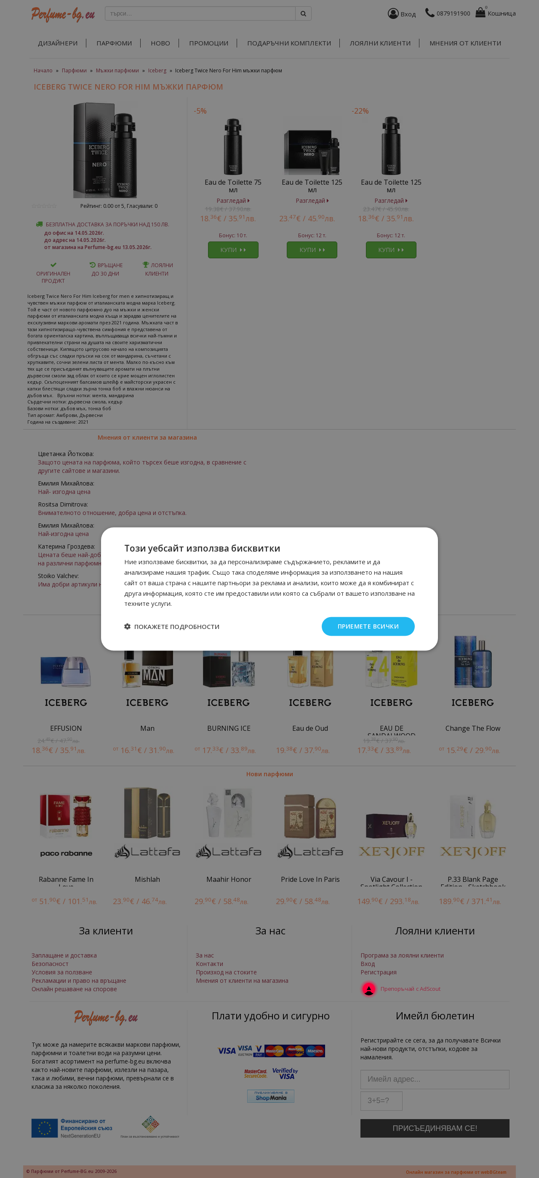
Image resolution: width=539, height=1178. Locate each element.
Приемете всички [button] (368, 626)
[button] (171, 626)
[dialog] (269, 589)
